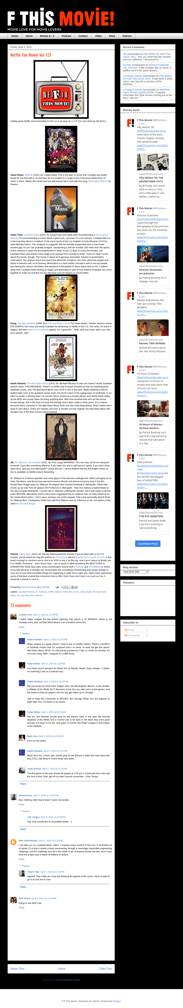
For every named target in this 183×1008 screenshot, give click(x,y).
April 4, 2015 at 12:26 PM (51, 736)
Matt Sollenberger (28, 840)
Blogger (117, 1001)
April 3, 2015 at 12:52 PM (46, 795)
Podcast (66, 36)
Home (14, 36)
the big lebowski (25, 595)
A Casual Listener (132, 75)
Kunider (127, 65)
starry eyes (86, 591)
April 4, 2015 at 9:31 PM (55, 751)
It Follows (79, 566)
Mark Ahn (32, 736)
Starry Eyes (25, 554)
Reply (21, 627)
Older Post (105, 968)
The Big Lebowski (26, 323)
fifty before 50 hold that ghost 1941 (147, 77)
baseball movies (26, 591)
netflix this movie (71, 591)
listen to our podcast (38, 329)
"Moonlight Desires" (97, 181)
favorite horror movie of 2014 (90, 557)
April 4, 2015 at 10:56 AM (53, 712)
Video (98, 36)
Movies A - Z (47, 36)
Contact (83, 36)
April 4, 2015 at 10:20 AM (55, 681)
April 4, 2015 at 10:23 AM (43, 898)
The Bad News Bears (37, 383)
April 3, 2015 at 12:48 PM (45, 614)
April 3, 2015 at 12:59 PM (53, 817)
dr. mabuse (41, 591)
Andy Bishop (34, 768)
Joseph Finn (25, 614)
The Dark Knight (27, 503)
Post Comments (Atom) (68, 980)
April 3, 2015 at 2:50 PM (53, 663)
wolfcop (38, 595)
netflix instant (54, 591)
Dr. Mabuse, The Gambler (28, 462)
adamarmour (25, 795)
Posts (129, 630)
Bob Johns (24, 898)
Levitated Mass (31, 235)
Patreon (127, 36)
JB (124, 54)
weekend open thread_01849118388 (146, 91)
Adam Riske (33, 663)
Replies (26, 633)
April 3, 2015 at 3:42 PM (52, 871)
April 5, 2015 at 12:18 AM (54, 768)
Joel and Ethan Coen (58, 323)
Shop (112, 36)
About (29, 36)
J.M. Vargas (33, 817)
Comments (132, 635)
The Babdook (95, 566)
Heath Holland (34, 639)
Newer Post (17, 968)
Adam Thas (33, 871)
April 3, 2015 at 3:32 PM (51, 840)
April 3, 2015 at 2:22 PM (55, 639)
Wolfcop (29, 175)
